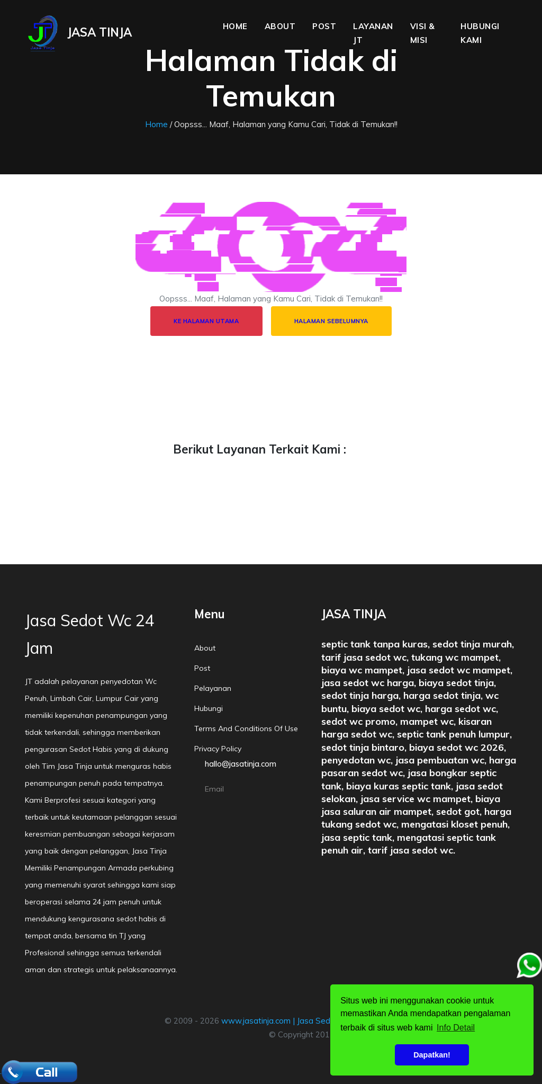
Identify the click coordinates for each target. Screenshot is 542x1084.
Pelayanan (212, 688)
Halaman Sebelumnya (331, 321)
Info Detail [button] (456, 1027)
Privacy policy (217, 748)
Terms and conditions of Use (246, 728)
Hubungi (208, 708)
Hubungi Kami (480, 33)
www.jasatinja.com (256, 1021)
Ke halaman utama (206, 321)
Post (324, 26)
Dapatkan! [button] (431, 1055)
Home (235, 26)
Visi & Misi (422, 33)
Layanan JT (373, 33)
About (280, 26)
